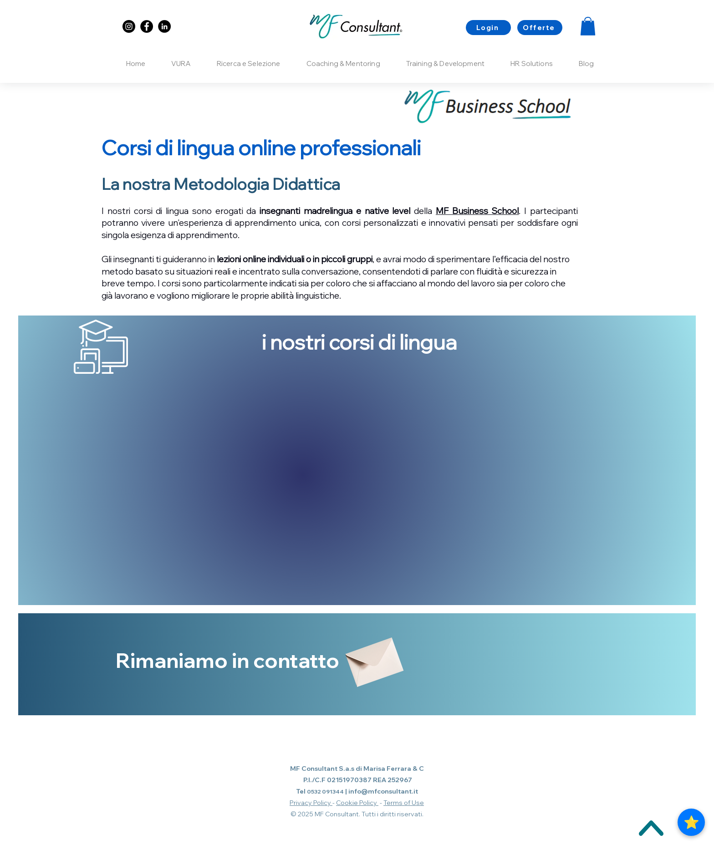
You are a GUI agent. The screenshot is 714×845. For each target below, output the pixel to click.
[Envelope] (372, 658)
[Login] (488, 27)
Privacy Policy (311, 803)
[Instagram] (128, 26)
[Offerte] (539, 27)
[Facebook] (146, 26)
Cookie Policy (357, 803)
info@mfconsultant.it (383, 791)
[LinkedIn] (164, 26)
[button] (588, 26)
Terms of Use (403, 803)
